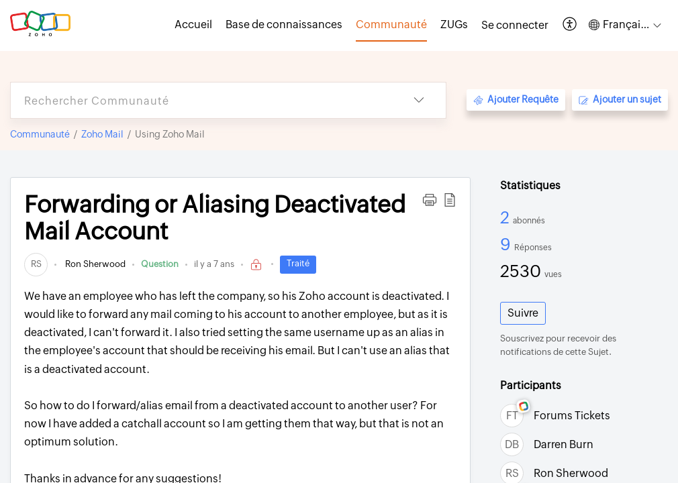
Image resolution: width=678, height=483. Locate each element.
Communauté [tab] (391, 24)
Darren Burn (563, 444)
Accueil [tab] (193, 24)
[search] (201, 100)
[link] (36, 264)
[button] (570, 25)
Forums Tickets (572, 415)
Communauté (40, 134)
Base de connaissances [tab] (284, 24)
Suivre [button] (522, 313)
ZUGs (454, 24)
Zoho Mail (102, 134)
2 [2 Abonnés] (506, 217)
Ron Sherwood (94, 264)
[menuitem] (515, 25)
